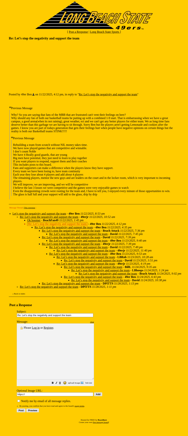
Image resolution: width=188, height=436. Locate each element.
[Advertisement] (36, 66)
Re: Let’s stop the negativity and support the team (108, 94)
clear (101, 322)
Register (48, 327)
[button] (61, 394)
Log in (36, 327)
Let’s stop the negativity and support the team (39, 213)
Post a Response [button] (78, 31)
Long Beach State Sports (105, 31)
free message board (101, 433)
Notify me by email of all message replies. (44, 412)
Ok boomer (33, 220)
